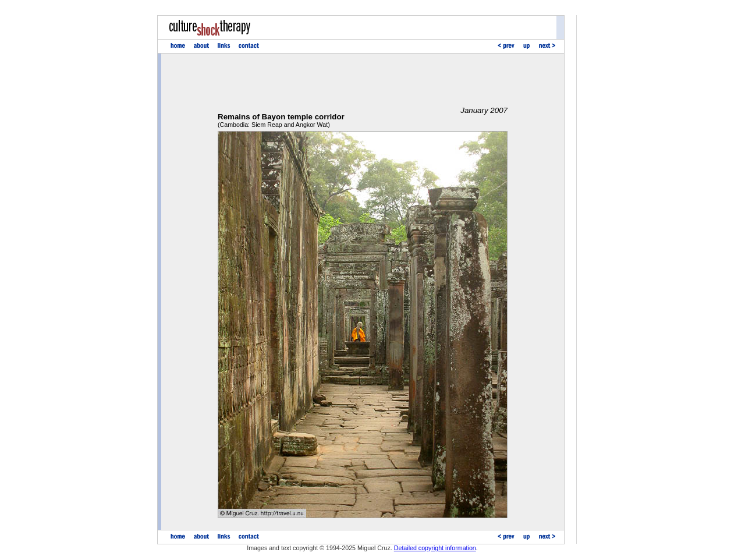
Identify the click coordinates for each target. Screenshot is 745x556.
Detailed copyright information (435, 547)
